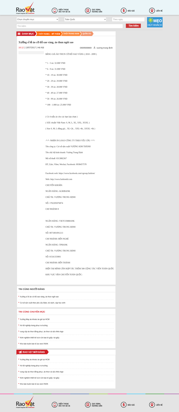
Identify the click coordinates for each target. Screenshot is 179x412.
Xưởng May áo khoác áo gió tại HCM (34, 319)
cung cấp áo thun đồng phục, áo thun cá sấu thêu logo (41, 332)
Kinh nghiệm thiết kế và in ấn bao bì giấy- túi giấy (39, 338)
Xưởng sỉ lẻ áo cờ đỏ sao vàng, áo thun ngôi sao (39, 297)
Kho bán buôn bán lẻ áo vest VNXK (34, 344)
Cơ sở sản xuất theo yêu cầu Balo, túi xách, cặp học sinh (42, 303)
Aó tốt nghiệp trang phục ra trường (34, 325)
